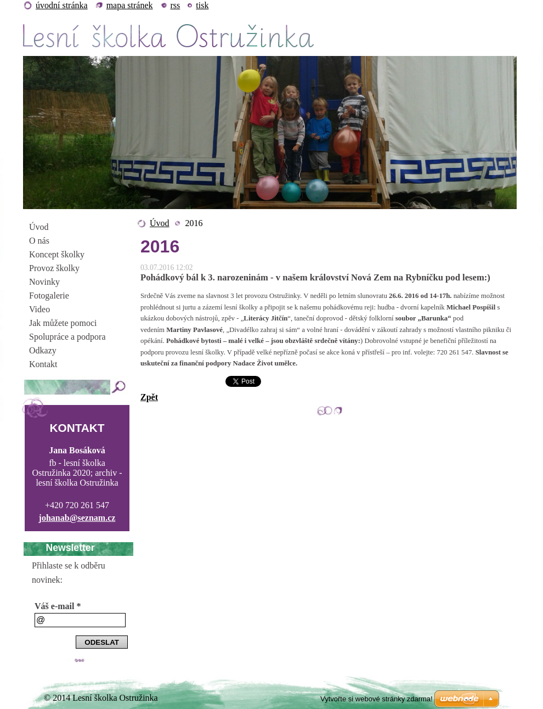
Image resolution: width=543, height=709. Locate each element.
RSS (175, 5)
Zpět (149, 397)
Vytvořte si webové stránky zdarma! (376, 699)
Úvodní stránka (62, 5)
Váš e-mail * (58, 606)
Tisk (202, 5)
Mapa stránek (129, 5)
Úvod (159, 223)
